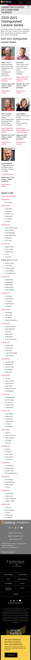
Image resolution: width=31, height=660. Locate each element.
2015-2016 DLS (5, 323)
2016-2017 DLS (5, 309)
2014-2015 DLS (5, 342)
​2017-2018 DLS (5, 293)
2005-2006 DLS (5, 490)
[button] (23, 2)
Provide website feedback (8, 552)
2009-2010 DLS (5, 429)
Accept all (11, 655)
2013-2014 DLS (5, 358)
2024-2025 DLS (5, 205)
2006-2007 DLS (5, 476)
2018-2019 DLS (5, 276)
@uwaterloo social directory (15, 603)
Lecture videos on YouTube (8, 196)
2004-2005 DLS (5, 504)
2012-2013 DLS (5, 375)
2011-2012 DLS (5, 394)
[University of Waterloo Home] (6, 2)
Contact (10, 532)
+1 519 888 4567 (16, 566)
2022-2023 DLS (5, 224)
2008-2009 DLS (5, 446)
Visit (10, 539)
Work (9, 536)
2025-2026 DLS (5, 199)
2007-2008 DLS (5, 462)
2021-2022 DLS (5, 243)
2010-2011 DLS (5, 410)
